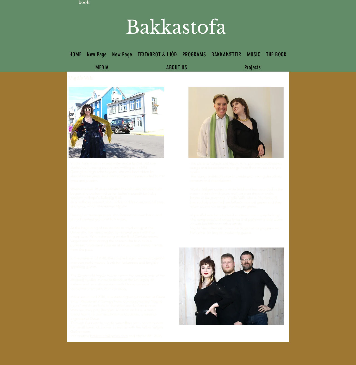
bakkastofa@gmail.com (109, 336)
